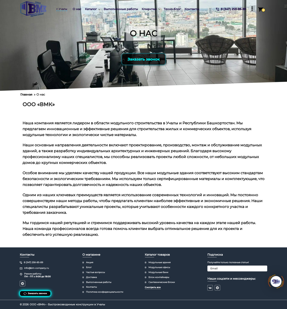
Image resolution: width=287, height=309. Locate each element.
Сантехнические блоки (161, 282)
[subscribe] (237, 268)
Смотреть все (153, 287)
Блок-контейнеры (158, 277)
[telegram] (217, 287)
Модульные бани (158, 272)
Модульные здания (159, 262)
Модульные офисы (159, 267)
